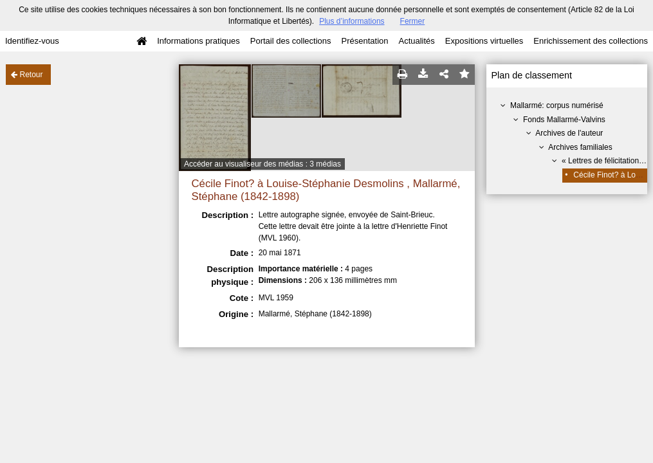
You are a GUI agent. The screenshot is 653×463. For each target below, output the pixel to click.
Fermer (412, 21)
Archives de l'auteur (569, 133)
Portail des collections (290, 41)
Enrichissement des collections (590, 41)
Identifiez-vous (32, 41)
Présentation (364, 41)
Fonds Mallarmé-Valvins (564, 119)
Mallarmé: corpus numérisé (556, 105)
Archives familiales (580, 147)
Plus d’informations (351, 21)
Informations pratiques (198, 41)
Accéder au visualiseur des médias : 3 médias (262, 163)
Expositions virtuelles (484, 41)
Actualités (416, 41)
